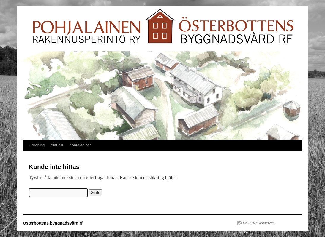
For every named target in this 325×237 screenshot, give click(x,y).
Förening (37, 145)
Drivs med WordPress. (258, 223)
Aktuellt (57, 145)
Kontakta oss (80, 145)
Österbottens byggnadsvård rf (53, 223)
